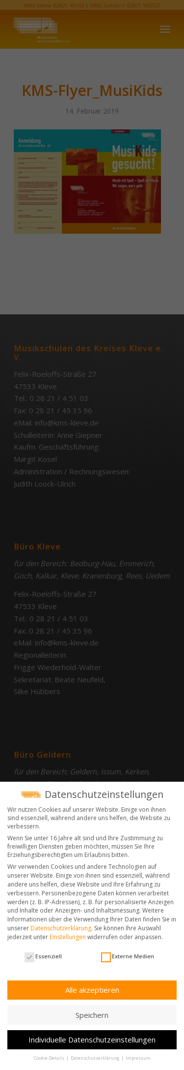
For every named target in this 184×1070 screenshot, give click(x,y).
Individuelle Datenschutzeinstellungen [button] (92, 1039)
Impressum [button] (138, 1058)
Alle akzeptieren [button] (92, 990)
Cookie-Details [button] (49, 1058)
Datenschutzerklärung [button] (95, 1058)
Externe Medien (127, 956)
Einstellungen (68, 937)
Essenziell (43, 956)
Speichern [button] (92, 1015)
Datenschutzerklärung (60, 928)
